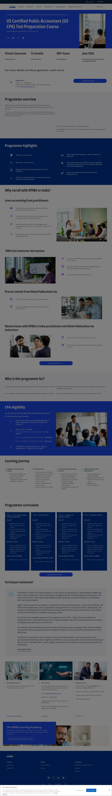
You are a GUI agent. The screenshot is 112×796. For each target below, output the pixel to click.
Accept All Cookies (91, 790)
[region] (56, 790)
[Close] (109, 790)
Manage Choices (80, 790)
